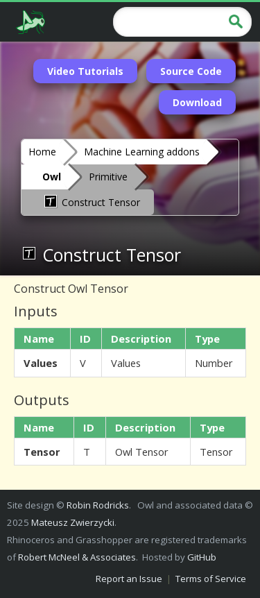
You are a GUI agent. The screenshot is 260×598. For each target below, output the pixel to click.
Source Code (191, 71)
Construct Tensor (91, 201)
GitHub (201, 557)
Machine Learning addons (142, 151)
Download (197, 102)
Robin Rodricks (98, 505)
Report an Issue (129, 578)
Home (42, 151)
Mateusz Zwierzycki (72, 522)
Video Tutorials (85, 71)
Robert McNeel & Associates (77, 557)
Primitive (108, 176)
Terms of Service (210, 578)
